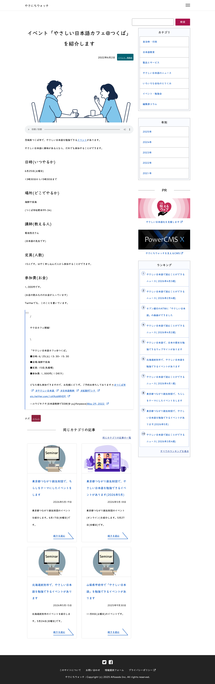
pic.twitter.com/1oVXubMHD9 (50, 396)
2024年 (147, 142)
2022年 (147, 163)
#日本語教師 (70, 390)
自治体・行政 (150, 42)
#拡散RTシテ (91, 390)
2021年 (147, 173)
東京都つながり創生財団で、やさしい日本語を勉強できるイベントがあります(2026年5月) (106, 488)
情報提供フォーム (114, 670)
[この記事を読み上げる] (79, 129)
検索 (182, 22)
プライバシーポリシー (142, 670)
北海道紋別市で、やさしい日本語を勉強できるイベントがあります (52, 591)
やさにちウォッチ (37, 5)
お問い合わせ (93, 670)
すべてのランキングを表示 (174, 451)
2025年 (147, 132)
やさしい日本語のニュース (157, 73)
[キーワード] (153, 22)
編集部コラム (150, 104)
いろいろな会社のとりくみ (157, 83)
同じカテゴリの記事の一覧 (116, 438)
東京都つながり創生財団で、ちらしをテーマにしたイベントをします (52, 488)
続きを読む (59, 536)
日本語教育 (149, 52)
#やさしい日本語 (48, 390)
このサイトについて (70, 670)
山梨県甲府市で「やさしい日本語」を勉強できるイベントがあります (106, 591)
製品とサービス (151, 62)
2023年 (147, 152)
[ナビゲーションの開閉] (188, 5)
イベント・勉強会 (125, 58)
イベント (82, 140)
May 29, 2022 (98, 404)
